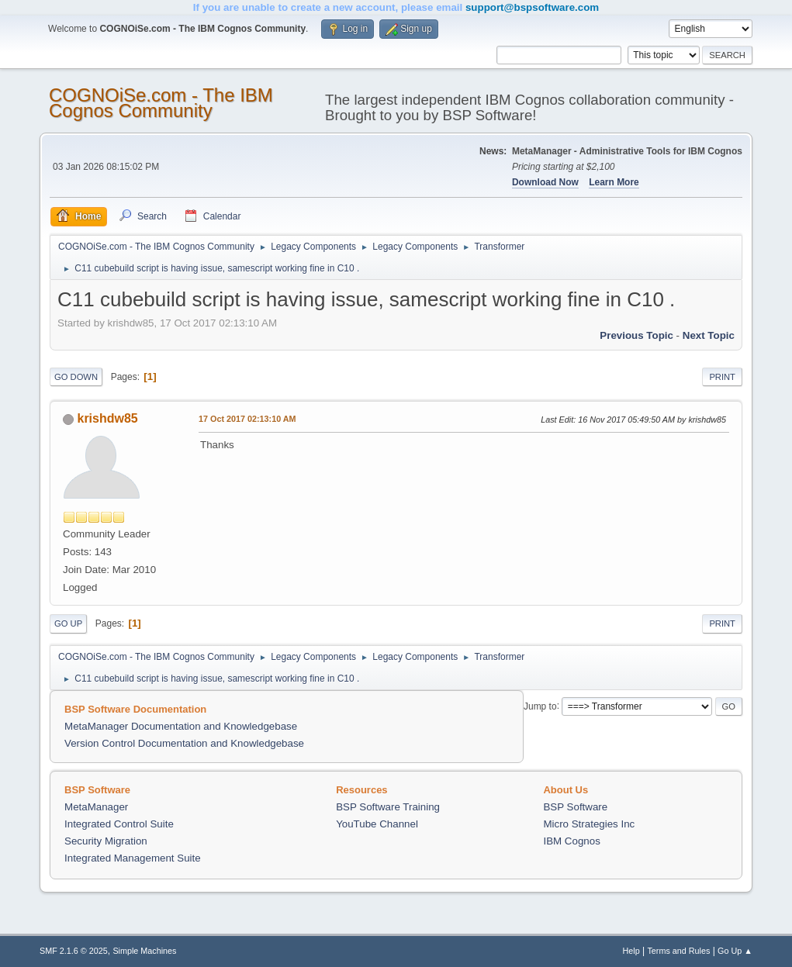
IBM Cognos (571, 841)
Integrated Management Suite (132, 858)
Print (722, 377)
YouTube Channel (377, 824)
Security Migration (105, 841)
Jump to (540, 705)
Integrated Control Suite (119, 824)
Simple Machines (144, 950)
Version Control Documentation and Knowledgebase (184, 743)
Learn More (614, 182)
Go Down (76, 377)
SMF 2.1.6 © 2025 (74, 950)
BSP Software (575, 807)
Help (630, 950)
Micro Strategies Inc (589, 824)
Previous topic (636, 335)
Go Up (68, 623)
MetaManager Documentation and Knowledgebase (180, 726)
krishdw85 (108, 418)
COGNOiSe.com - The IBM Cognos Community (161, 103)
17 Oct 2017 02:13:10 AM (247, 418)
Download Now (545, 182)
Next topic (709, 335)
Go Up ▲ (735, 950)
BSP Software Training (388, 807)
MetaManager (96, 807)
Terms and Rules (678, 950)
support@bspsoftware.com (532, 7)
